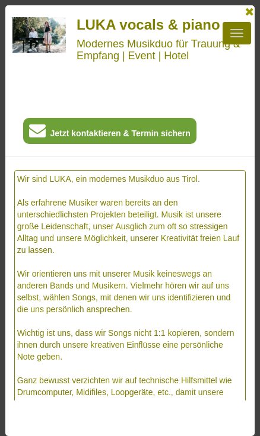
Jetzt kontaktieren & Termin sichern (110, 133)
